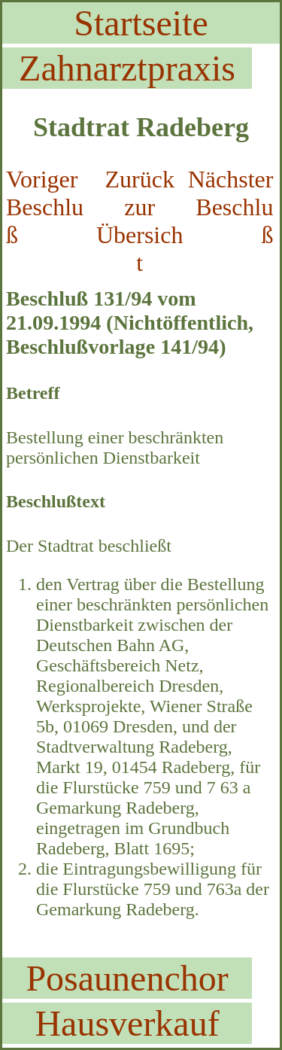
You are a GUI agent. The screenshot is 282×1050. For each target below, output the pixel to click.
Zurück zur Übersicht (139, 221)
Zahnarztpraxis (127, 68)
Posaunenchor (127, 978)
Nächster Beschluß (231, 207)
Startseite (141, 23)
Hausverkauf (127, 1023)
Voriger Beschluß (44, 207)
